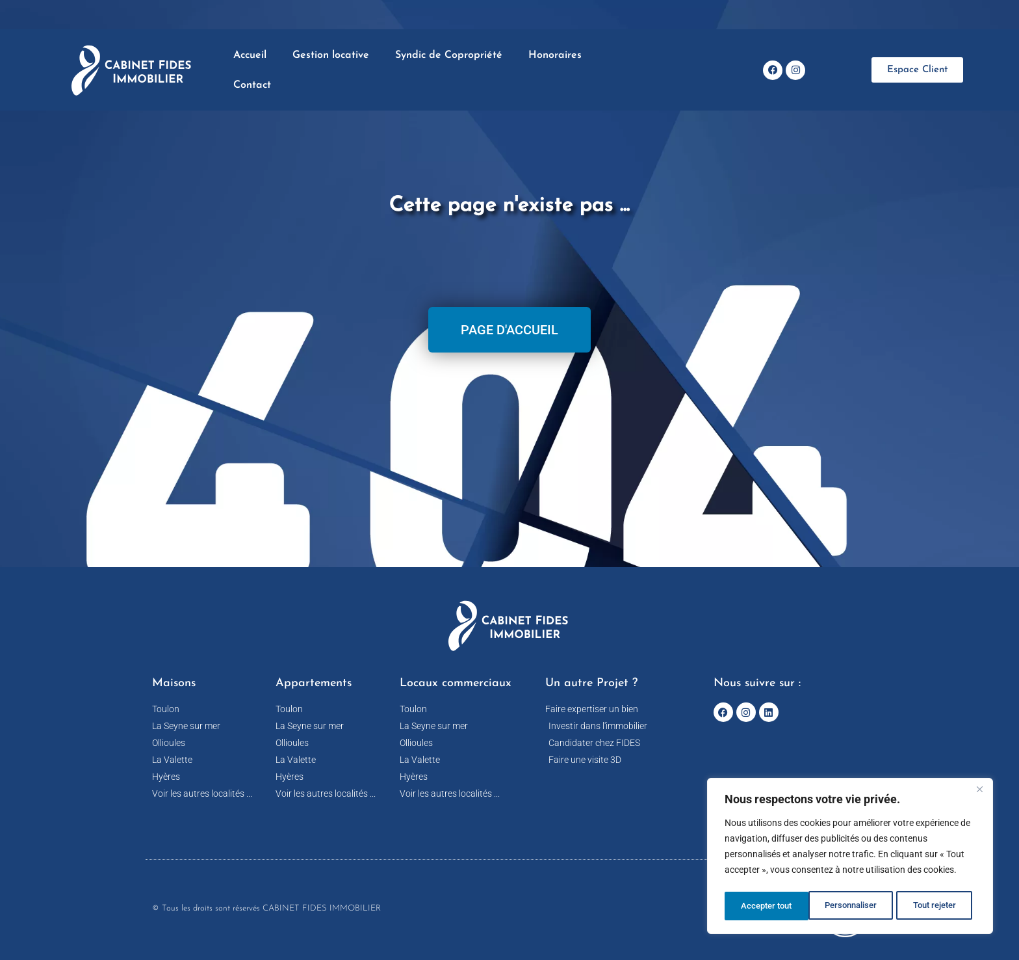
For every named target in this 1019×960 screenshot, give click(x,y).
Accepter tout (934, 906)
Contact (252, 85)
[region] (850, 858)
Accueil (249, 55)
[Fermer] (979, 793)
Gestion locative (330, 55)
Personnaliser (766, 906)
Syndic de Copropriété (448, 55)
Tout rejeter (851, 906)
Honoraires (555, 55)
